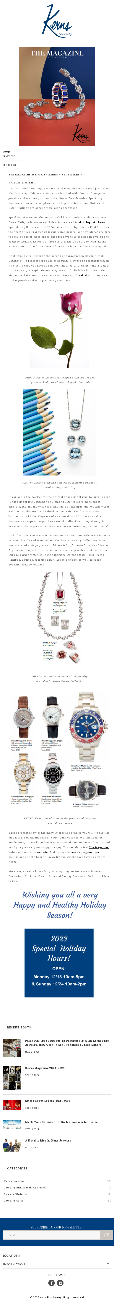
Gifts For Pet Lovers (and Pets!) (47, 1101)
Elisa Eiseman (24, 182)
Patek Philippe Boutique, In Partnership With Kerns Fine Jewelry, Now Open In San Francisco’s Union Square (67, 1043)
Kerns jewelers (57, 1181)
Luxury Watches (57, 1194)
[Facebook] (51, 1283)
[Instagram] (60, 1283)
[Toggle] (6, 6)
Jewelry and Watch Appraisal (57, 1187)
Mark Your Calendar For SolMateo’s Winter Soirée (61, 1122)
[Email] (51, 1235)
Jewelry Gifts (57, 1200)
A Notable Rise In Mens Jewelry (48, 1140)
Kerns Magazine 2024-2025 (45, 1068)
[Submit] (106, 1235)
